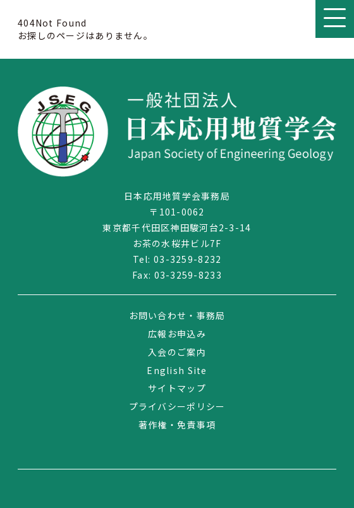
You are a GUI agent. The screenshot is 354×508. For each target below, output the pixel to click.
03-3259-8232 (187, 259)
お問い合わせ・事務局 (177, 315)
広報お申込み (177, 333)
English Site (177, 370)
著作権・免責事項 (177, 424)
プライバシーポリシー (177, 406)
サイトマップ (177, 388)
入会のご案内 (177, 352)
